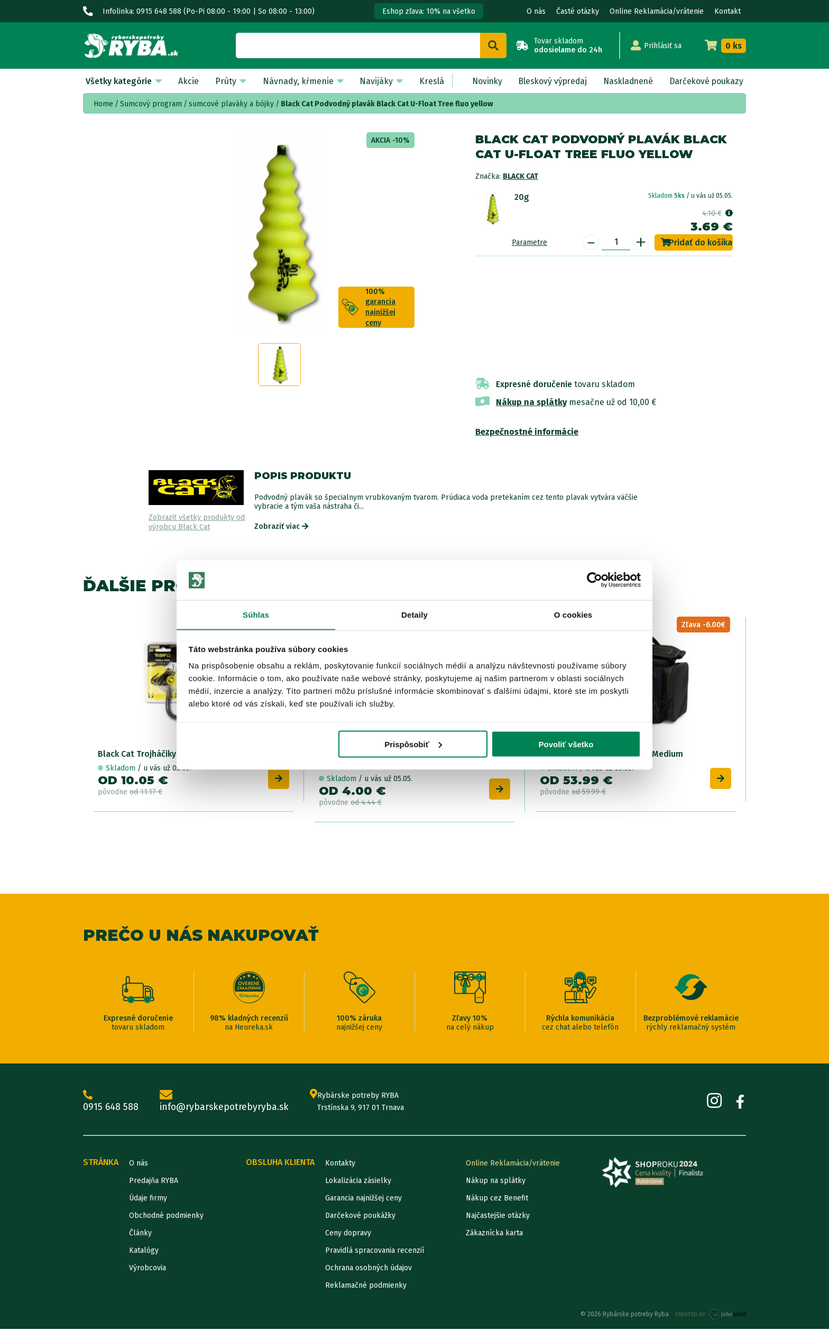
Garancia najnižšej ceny (363, 1199)
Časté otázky (577, 11)
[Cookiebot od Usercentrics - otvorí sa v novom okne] (594, 580)
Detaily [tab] (414, 614)
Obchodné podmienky (166, 1216)
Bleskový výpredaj (548, 81)
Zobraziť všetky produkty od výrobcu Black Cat (197, 522)
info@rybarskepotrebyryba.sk (226, 1102)
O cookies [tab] (573, 614)
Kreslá (427, 81)
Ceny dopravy (348, 1234)
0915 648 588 (111, 1102)
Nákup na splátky (531, 402)
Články (140, 1234)
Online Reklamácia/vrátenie (657, 11)
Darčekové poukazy (705, 81)
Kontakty (340, 1164)
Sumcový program (151, 103)
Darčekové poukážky (360, 1216)
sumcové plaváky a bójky (231, 103)
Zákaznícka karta (494, 1234)
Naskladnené (625, 81)
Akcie (187, 81)
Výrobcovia (147, 1268)
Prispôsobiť (413, 744)
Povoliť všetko (565, 744)
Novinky (482, 81)
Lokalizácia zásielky (358, 1181)
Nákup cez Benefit (497, 1199)
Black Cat (520, 176)
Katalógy (144, 1251)
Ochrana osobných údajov (368, 1268)
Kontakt (727, 11)
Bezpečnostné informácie (526, 432)
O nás (536, 11)
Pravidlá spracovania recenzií (374, 1251)
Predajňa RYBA (153, 1181)
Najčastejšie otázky (498, 1216)
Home (103, 103)
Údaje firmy (148, 1199)
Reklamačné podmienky (366, 1286)
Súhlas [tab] (256, 614)
